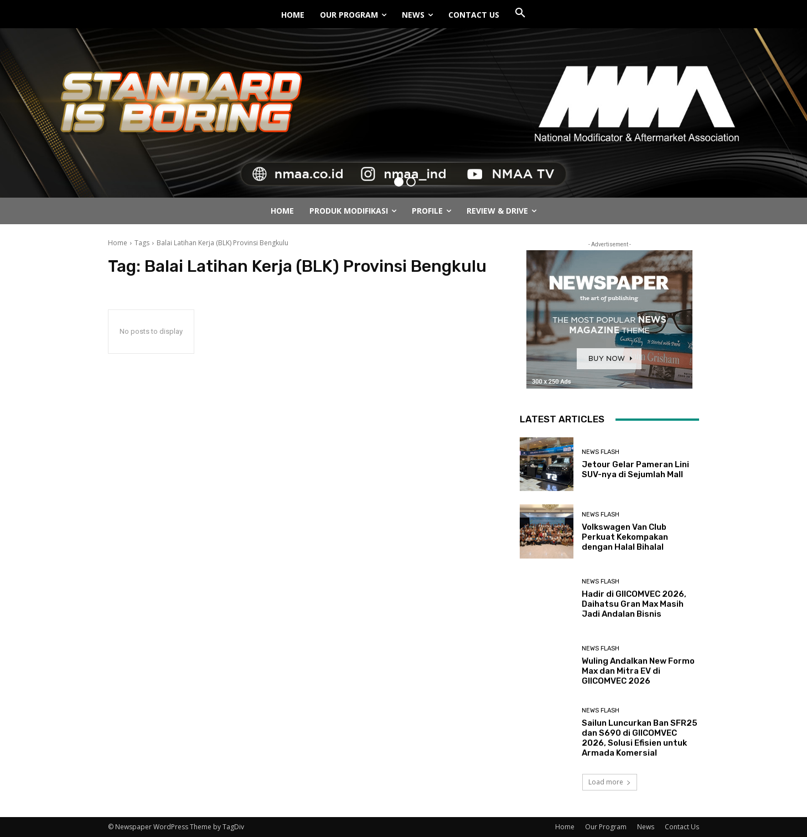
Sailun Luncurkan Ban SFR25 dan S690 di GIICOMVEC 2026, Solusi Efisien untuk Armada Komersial (639, 738)
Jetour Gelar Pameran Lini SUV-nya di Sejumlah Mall (635, 469)
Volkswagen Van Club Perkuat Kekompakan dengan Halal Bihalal (625, 537)
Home (117, 242)
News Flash (600, 452)
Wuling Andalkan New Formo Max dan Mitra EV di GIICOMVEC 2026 (638, 671)
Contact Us (682, 826)
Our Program (606, 826)
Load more (609, 782)
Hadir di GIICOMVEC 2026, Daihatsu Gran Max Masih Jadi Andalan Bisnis (634, 604)
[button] (520, 13)
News (645, 826)
